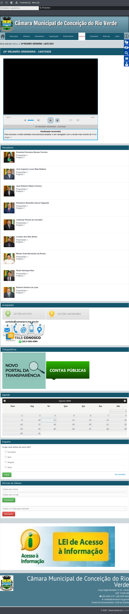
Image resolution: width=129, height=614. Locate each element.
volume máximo (38, 120)
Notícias (106, 36)
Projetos (19, 157)
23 (21, 429)
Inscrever (8, 500)
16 (21, 424)
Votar (6, 475)
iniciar (50, 120)
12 (73, 420)
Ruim (8, 467)
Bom (8, 457)
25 (55, 429)
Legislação (53, 36)
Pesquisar (45, 8)
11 (55, 420)
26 (73, 429)
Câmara (26, 36)
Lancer (126, 610)
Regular (9, 462)
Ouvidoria (94, 36)
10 (39, 420)
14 (108, 420)
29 (125, 429)
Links (117, 36)
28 (108, 429)
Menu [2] (35, 3)
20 (90, 424)
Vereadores (39, 36)
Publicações (68, 36)
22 (125, 424)
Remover (8, 514)
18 (55, 424)
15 (125, 420)
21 (108, 424)
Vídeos (15, 43)
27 (90, 429)
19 (73, 424)
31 (39, 433)
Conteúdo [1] (25, 3)
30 (21, 433)
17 (39, 424)
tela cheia (78, 120)
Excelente (10, 452)
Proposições (21, 155)
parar (57, 120)
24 (39, 429)
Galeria (82, 36)
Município (14, 36)
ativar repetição (71, 120)
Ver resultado (120, 474)
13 (90, 420)
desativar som (25, 120)
